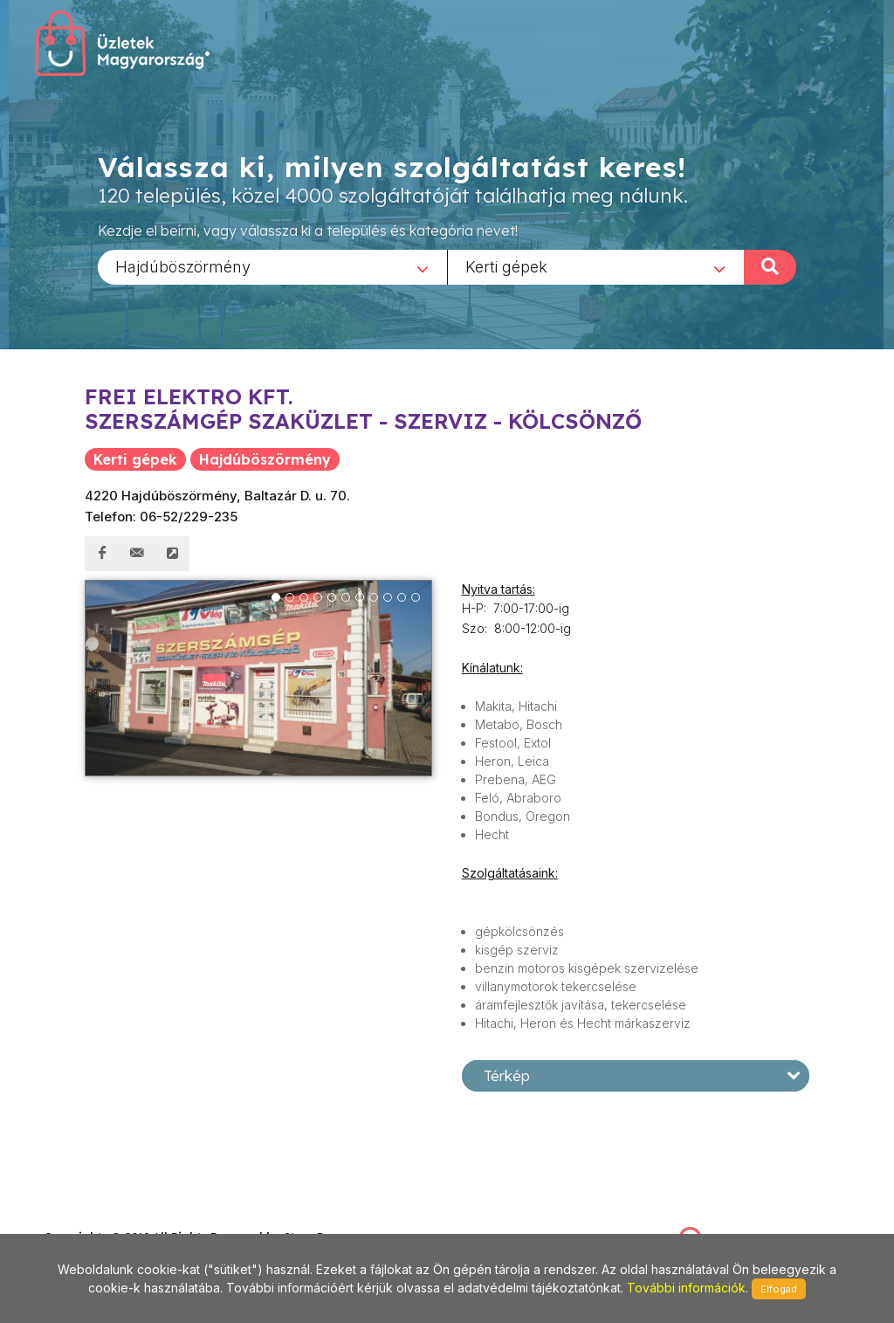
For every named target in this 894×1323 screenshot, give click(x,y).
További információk (686, 1287)
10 (401, 597)
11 (415, 597)
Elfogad (778, 1289)
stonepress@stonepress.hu (114, 1217)
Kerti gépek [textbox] (506, 266)
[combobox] (272, 266)
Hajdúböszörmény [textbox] (183, 266)
